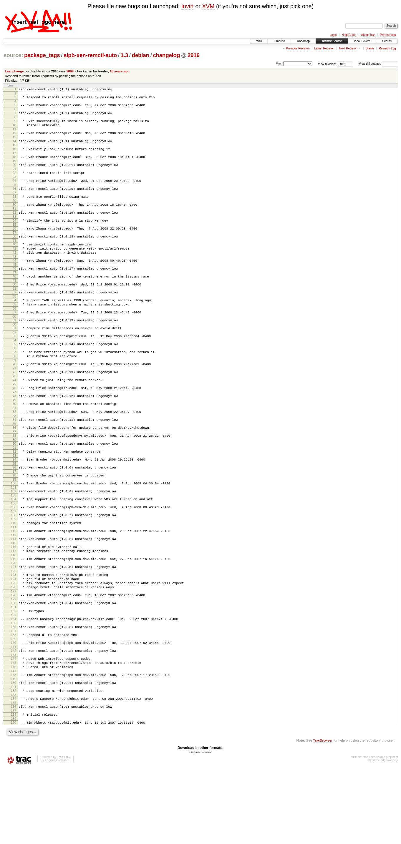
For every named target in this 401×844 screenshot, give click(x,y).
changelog (166, 55)
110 (13, 573)
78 (14, 432)
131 (13, 669)
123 (13, 631)
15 (14, 152)
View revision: (327, 63)
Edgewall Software (57, 836)
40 (14, 262)
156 (13, 780)
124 (13, 636)
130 (13, 664)
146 (13, 735)
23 (14, 187)
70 (14, 396)
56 (14, 335)
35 (14, 240)
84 (14, 458)
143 (13, 722)
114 (13, 591)
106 (13, 555)
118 (13, 610)
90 (14, 485)
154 (13, 771)
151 (13, 758)
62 (14, 361)
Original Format (200, 828)
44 (14, 281)
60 (14, 352)
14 (14, 147)
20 (14, 173)
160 (13, 797)
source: (13, 55)
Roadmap (303, 41)
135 (13, 686)
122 (13, 627)
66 (14, 379)
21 (14, 178)
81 (14, 446)
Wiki (259, 41)
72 (14, 405)
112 (13, 582)
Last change (14, 71)
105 (13, 552)
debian (140, 55)
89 (14, 481)
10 (14, 129)
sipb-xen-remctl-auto (90, 55)
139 (13, 704)
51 (14, 312)
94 (14, 502)
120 (13, 618)
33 (14, 231)
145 (13, 730)
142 (13, 717)
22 (14, 182)
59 (14, 347)
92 (14, 494)
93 (14, 499)
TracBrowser (322, 816)
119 (13, 613)
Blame (370, 48)
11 (14, 134)
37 (14, 249)
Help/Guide (349, 34)
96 (14, 511)
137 (13, 695)
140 (13, 708)
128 (13, 655)
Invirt (187, 6)
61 (14, 356)
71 (14, 401)
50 (14, 307)
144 (13, 725)
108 (13, 564)
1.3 (124, 55)
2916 (194, 55)
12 (14, 138)
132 (13, 672)
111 (13, 578)
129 (13, 660)
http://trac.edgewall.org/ (382, 836)
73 (14, 410)
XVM (208, 6)
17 (14, 161)
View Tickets (362, 41)
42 (14, 272)
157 (13, 785)
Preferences (388, 34)
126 (13, 646)
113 (13, 587)
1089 (70, 71)
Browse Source (332, 41)
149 (13, 749)
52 (14, 316)
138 (13, 699)
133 (13, 677)
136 (13, 690)
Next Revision (348, 48)
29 (14, 214)
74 (14, 414)
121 (13, 622)
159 (13, 793)
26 (14, 200)
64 (14, 370)
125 (13, 641)
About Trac (368, 34)
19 (14, 170)
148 (13, 744)
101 (13, 534)
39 (14, 258)
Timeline (279, 41)
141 (13, 713)
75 (14, 419)
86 (14, 467)
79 (14, 437)
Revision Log (387, 48)
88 (14, 476)
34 (14, 235)
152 (13, 762)
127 (13, 651)
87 (14, 472)
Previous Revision (297, 48)
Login (333, 34)
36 (14, 244)
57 (14, 338)
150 (13, 753)
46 (14, 289)
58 (14, 343)
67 (14, 383)
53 (14, 321)
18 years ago (120, 71)
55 (14, 330)
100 (13, 529)
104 (13, 547)
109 (13, 569)
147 (13, 740)
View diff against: (378, 63)
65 (14, 374)
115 (13, 596)
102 (13, 538)
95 (14, 507)
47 (14, 294)
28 (14, 209)
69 (14, 393)
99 (14, 525)
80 (14, 441)
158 (13, 788)
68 (14, 388)
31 (14, 223)
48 (14, 298)
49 (14, 303)
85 (14, 463)
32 (14, 226)
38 (14, 253)
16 (14, 156)
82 (14, 449)
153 (13, 767)
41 (14, 267)
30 (14, 218)
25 (14, 196)
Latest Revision (324, 48)
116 (13, 600)
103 (13, 543)
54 (14, 325)
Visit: (279, 63)
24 (14, 191)
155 (13, 776)
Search (387, 41)
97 (14, 516)
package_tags (42, 55)
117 (13, 605)
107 (13, 560)
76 (14, 423)
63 (14, 365)
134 (13, 681)
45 (14, 286)
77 (14, 428)
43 (14, 277)
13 (14, 143)
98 (14, 520)
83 (14, 454)
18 (14, 165)
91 (14, 490)
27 (14, 205)
